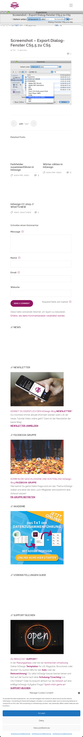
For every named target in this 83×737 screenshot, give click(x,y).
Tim (14, 50)
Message (17, 231)
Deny (41, 720)
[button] (79, 693)
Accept (41, 713)
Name (15, 258)
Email (15, 272)
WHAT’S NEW (25, 212)
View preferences (41, 728)
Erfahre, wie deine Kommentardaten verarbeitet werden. (37, 315)
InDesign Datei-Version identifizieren (35, 19)
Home (14, 19)
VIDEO (26, 175)
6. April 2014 (22, 50)
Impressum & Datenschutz (20, 734)
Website (15, 287)
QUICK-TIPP (18, 175)
